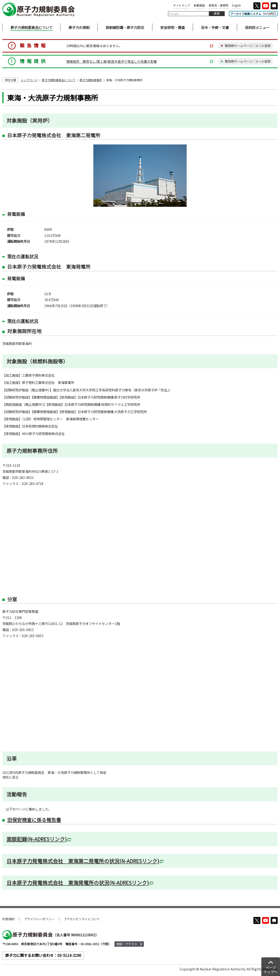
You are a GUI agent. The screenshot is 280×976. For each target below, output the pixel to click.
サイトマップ (181, 5)
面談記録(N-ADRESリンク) (39, 839)
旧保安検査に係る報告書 (34, 819)
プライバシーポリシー (39, 919)
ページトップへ (271, 969)
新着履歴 (199, 5)
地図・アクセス (126, 944)
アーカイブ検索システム (253, 14)
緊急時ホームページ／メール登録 (247, 45)
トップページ (29, 80)
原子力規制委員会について (58, 80)
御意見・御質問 (218, 5)
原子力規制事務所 (91, 80)
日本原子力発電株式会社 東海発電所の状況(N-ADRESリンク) (80, 882)
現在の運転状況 (22, 256)
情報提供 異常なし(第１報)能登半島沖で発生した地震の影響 (111, 61)
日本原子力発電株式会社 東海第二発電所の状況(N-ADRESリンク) (85, 860)
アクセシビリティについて (82, 919)
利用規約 (8, 919)
